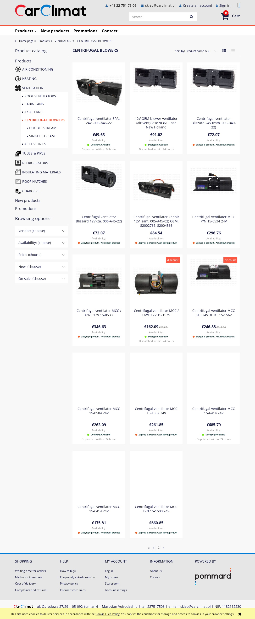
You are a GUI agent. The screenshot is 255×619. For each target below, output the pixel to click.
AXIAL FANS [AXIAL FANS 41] (33, 112)
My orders (112, 577)
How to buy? (68, 571)
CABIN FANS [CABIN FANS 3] (34, 104)
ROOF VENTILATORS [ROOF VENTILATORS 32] (40, 96)
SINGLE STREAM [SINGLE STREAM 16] (42, 136)
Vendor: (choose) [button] (31, 230)
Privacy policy (69, 583)
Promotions (26, 208)
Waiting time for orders (30, 571)
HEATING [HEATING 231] (29, 78)
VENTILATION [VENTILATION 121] (33, 88)
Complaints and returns (30, 590)
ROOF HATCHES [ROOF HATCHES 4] (34, 181)
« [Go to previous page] (149, 548)
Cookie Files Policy (107, 614)
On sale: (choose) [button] (32, 278)
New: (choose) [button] (29, 266)
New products (27, 200)
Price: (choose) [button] (29, 254)
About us (156, 571)
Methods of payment (29, 577)
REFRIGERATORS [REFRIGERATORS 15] (35, 162)
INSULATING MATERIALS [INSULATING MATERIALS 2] (41, 172)
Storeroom (112, 583)
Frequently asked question (77, 577)
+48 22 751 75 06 (122, 5)
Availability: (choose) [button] (34, 242)
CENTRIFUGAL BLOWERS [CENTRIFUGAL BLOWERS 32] (44, 120)
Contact (155, 577)
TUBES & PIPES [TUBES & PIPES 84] (33, 153)
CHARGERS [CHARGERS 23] (30, 191)
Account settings (116, 590)
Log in (109, 571)
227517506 (156, 606)
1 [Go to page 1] (154, 548)
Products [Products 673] (23, 61)
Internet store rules (73, 590)
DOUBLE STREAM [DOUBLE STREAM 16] (42, 128)
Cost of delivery (25, 583)
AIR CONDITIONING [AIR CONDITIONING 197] (37, 69)
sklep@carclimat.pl (160, 5)
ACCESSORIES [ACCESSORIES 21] (35, 144)
